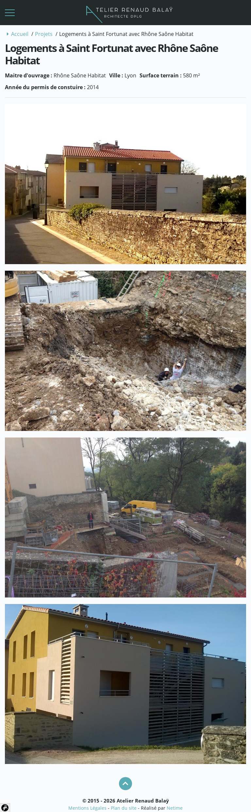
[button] (10, 13)
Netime (175, 808)
